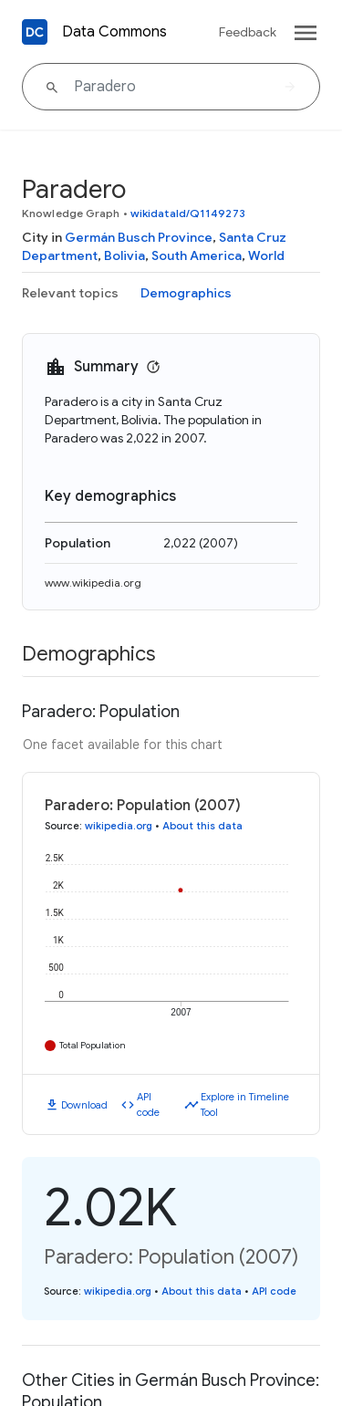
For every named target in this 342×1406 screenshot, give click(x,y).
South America (196, 255)
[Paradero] (171, 86)
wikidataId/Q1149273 (187, 213)
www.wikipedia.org (93, 582)
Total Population (92, 1045)
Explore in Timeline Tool (245, 1104)
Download (84, 1105)
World (266, 255)
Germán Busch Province (138, 237)
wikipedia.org (118, 825)
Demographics (186, 293)
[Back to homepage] (34, 32)
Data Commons (114, 32)
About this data (202, 825)
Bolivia (124, 255)
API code (148, 1104)
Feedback (247, 32)
